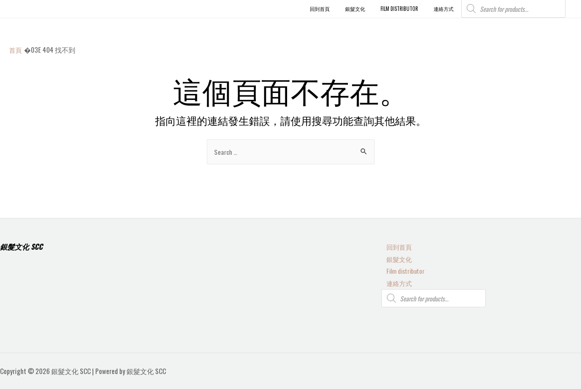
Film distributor (401, 270)
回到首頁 (395, 245)
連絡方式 (395, 282)
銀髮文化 (395, 257)
